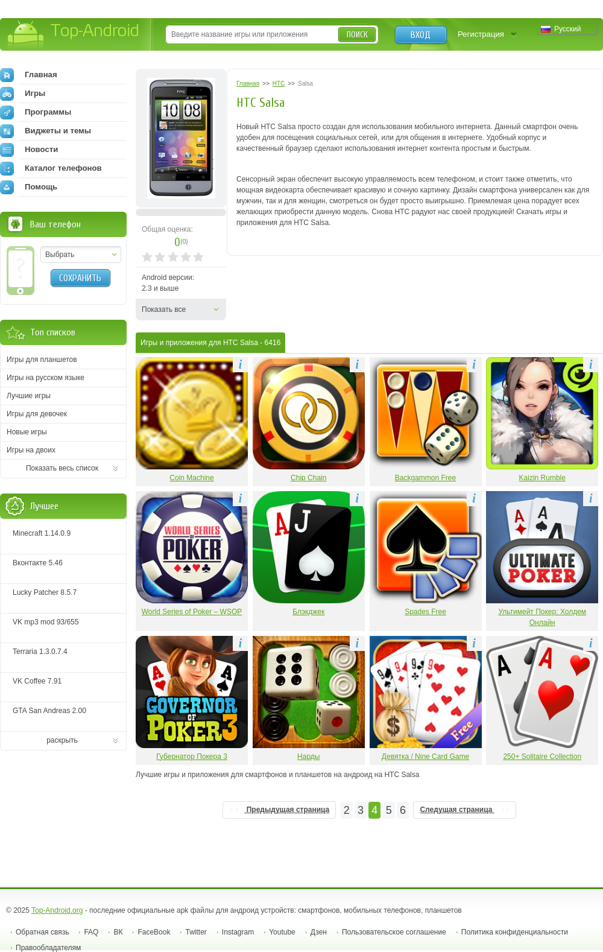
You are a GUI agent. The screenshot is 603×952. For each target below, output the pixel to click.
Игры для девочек (37, 414)
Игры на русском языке (45, 377)
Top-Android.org (57, 910)
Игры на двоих (31, 450)
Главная (28, 75)
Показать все (164, 309)
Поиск (357, 35)
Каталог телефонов (51, 168)
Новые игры (27, 432)
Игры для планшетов (42, 359)
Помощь (28, 187)
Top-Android (74, 35)
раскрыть (62, 740)
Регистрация (481, 34)
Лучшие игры (29, 396)
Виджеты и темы (45, 131)
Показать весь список (62, 468)
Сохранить (80, 278)
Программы (35, 112)
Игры (22, 93)
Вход (421, 35)
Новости (29, 150)
